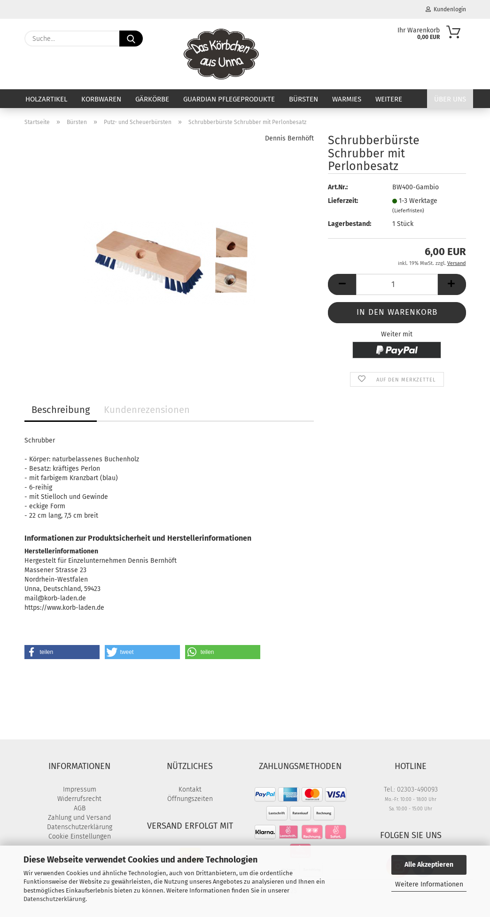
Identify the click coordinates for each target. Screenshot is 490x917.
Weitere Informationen (429, 884)
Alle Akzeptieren (428, 865)
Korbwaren (101, 99)
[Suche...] (131, 39)
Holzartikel (46, 99)
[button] (342, 284)
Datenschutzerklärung (54, 898)
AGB (80, 808)
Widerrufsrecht (79, 799)
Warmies (346, 99)
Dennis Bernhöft (289, 138)
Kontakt (190, 789)
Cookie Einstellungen (79, 836)
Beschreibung (60, 409)
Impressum (79, 789)
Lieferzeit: (343, 201)
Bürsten (303, 99)
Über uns (450, 99)
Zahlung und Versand (79, 818)
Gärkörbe (152, 99)
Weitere (388, 99)
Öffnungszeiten (190, 799)
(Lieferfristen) (408, 211)
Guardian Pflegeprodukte (229, 99)
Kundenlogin (446, 9)
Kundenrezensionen (147, 409)
